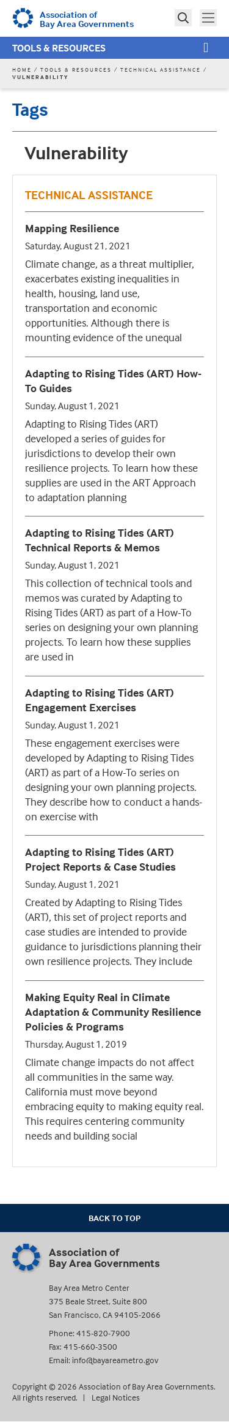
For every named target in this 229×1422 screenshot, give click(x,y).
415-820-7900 (103, 1333)
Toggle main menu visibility (209, 16)
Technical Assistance (160, 70)
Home (22, 70)
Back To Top (114, 1217)
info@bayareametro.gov (115, 1360)
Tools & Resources (59, 48)
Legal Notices (116, 1397)
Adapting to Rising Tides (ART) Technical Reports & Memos (99, 540)
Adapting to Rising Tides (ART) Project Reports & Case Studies (100, 859)
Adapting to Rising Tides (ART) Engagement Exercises (99, 700)
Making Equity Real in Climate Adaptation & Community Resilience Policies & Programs (113, 1012)
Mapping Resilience (72, 228)
